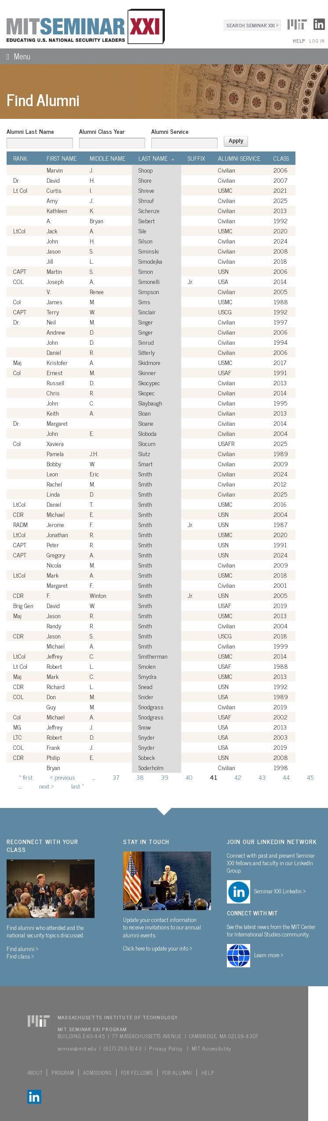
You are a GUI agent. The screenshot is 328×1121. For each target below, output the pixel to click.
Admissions (97, 1072)
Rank (20, 158)
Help (299, 40)
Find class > (20, 956)
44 (286, 777)
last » (77, 786)
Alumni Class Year (101, 131)
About (35, 1072)
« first (26, 777)
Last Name (156, 158)
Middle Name (107, 158)
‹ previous (62, 777)
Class (281, 158)
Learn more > (269, 954)
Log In (316, 40)
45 (310, 777)
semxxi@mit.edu (77, 1048)
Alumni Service (170, 131)
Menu (15, 56)
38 (140, 777)
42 (237, 777)
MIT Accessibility (211, 1048)
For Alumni (177, 1072)
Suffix (196, 158)
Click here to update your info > (158, 948)
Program (62, 1072)
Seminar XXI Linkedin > (280, 891)
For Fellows (137, 1072)
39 (164, 777)
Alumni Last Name (30, 131)
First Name (62, 158)
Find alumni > (23, 948)
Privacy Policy (165, 1048)
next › (46, 786)
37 (116, 777)
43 (262, 777)
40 (189, 777)
